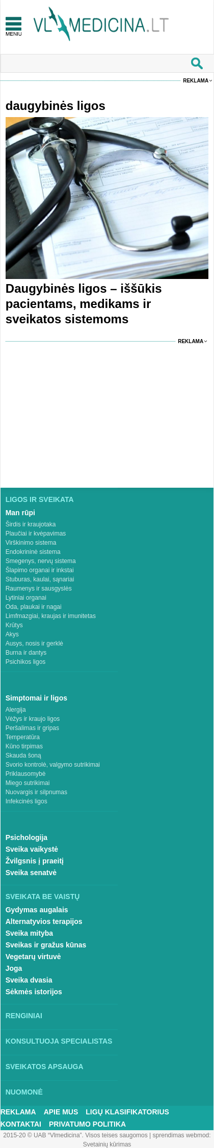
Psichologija (26, 837)
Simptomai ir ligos (36, 698)
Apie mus (61, 1112)
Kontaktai (21, 1124)
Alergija (16, 709)
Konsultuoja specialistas (59, 1041)
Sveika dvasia (29, 980)
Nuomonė (24, 1092)
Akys (12, 634)
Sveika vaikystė (32, 849)
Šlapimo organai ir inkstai (40, 570)
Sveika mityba (29, 933)
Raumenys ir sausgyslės (39, 588)
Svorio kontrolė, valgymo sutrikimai (53, 764)
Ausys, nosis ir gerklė (34, 643)
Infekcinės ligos (26, 801)
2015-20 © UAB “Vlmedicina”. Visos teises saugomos (75, 1135)
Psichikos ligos (26, 661)
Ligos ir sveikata (40, 499)
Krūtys (14, 625)
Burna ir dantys (26, 652)
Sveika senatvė (31, 873)
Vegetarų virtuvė (33, 957)
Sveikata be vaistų (43, 896)
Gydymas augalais (37, 910)
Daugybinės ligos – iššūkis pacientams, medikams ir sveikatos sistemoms (84, 304)
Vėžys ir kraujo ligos (33, 718)
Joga (14, 968)
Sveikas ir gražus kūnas (46, 945)
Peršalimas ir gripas (32, 728)
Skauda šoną (23, 755)
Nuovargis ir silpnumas (36, 792)
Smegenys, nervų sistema (41, 561)
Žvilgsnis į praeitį (35, 861)
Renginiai (24, 1016)
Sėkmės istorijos (34, 992)
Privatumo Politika (87, 1124)
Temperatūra (23, 737)
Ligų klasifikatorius (127, 1112)
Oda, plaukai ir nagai (34, 606)
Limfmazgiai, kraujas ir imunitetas (51, 616)
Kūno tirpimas (24, 746)
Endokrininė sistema (33, 551)
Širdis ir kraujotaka (31, 524)
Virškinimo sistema (31, 542)
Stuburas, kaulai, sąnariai (40, 579)
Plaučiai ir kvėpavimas (36, 533)
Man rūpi (20, 513)
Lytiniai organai (26, 597)
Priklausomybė (26, 773)
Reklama (195, 80)
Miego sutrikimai (28, 783)
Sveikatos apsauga (45, 1066)
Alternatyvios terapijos (44, 921)
